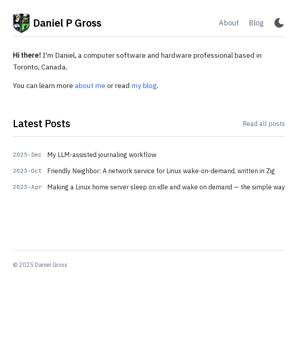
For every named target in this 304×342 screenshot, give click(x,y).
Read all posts (264, 124)
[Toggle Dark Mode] (279, 23)
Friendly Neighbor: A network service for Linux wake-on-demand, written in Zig (161, 171)
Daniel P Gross (57, 23)
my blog (144, 85)
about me (90, 85)
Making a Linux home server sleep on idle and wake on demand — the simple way (166, 187)
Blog (256, 22)
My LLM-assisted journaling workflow (101, 155)
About (229, 22)
